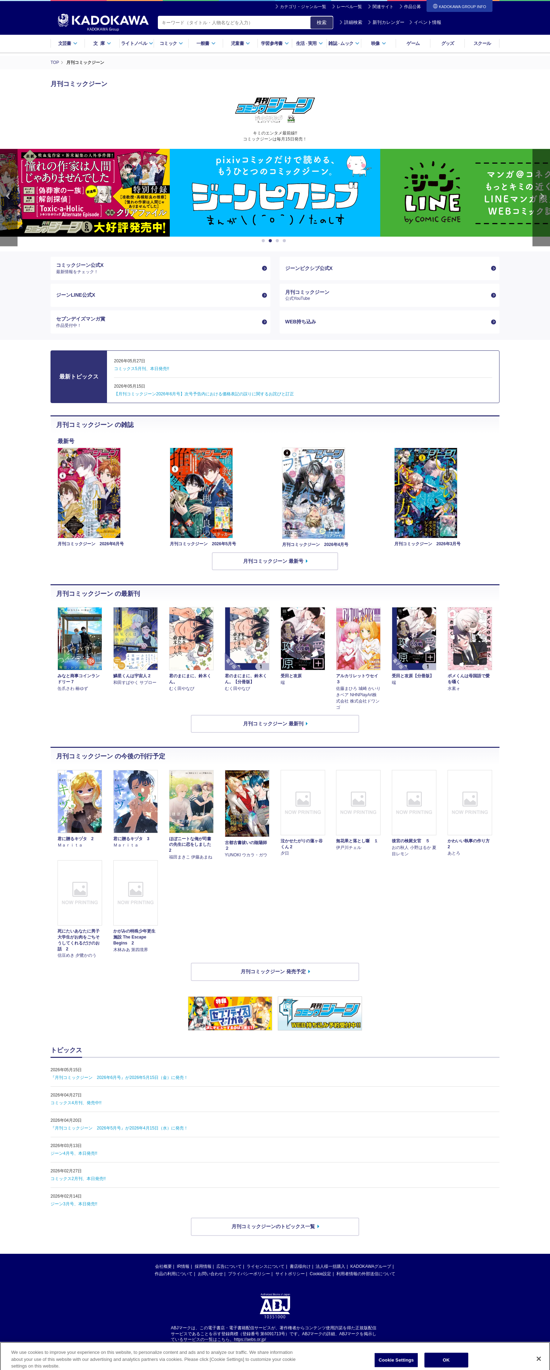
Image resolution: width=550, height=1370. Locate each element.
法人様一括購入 (330, 1266)
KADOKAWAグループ (370, 1266)
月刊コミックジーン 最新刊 (273, 723)
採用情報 (203, 1266)
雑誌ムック (344, 43)
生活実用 (309, 43)
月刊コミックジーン (386, 295)
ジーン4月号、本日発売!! (74, 1153)
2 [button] (271, 241)
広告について (229, 1266)
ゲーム (413, 43)
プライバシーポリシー (249, 1273)
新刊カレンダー (386, 22)
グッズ (447, 43)
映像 (378, 43)
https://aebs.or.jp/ (250, 1339)
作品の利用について (174, 1273)
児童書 (240, 43)
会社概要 (163, 1266)
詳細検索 (350, 22)
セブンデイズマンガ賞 (157, 322)
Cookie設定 (320, 1273)
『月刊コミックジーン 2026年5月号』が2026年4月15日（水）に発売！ (119, 1128)
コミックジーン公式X (157, 268)
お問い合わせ (210, 1273)
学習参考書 (275, 43)
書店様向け (300, 1266)
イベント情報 (425, 22)
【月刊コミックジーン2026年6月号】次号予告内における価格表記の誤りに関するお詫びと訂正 (204, 393)
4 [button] (285, 241)
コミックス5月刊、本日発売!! (141, 368)
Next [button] (541, 197)
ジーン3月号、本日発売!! (74, 1203)
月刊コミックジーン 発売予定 (273, 971)
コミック (171, 43)
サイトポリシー (290, 1273)
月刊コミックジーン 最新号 (273, 561)
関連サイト (383, 6)
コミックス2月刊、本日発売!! (78, 1178)
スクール (482, 43)
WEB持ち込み (300, 321)
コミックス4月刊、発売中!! (76, 1102)
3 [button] (278, 241)
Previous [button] (9, 197)
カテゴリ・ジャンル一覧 (303, 6)
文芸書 (68, 43)
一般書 (206, 43)
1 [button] (264, 241)
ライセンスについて (265, 1266)
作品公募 (412, 6)
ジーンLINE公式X (75, 295)
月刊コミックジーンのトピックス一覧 (273, 1226)
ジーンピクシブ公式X (309, 268)
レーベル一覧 (349, 6)
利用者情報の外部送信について (365, 1273)
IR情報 (183, 1266)
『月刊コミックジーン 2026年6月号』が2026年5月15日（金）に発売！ (119, 1077)
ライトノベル (137, 43)
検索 (322, 22)
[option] (275, 193)
